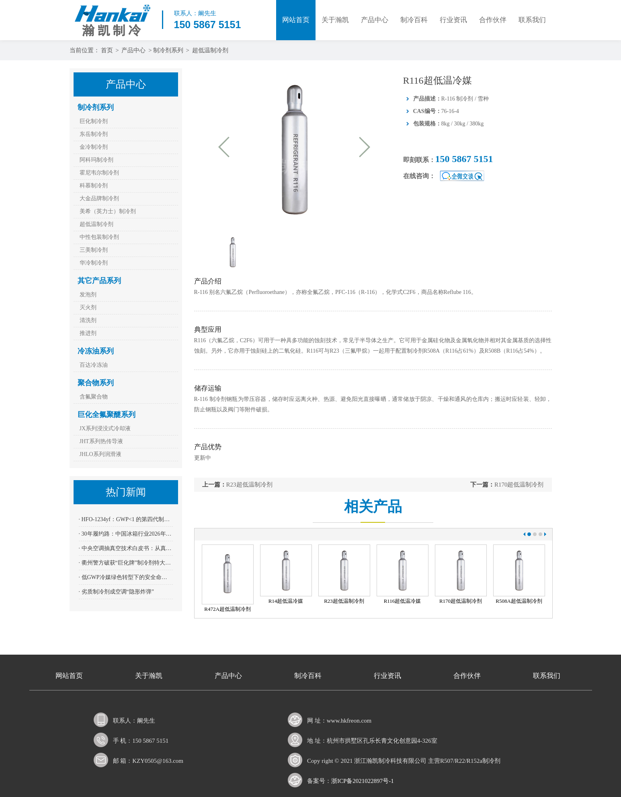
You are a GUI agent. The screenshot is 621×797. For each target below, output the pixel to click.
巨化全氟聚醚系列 (106, 415)
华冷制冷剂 (94, 263)
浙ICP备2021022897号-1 (362, 781)
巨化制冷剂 (94, 121)
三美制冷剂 (94, 250)
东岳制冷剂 (94, 134)
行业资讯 (453, 20)
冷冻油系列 (96, 351)
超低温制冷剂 (210, 50)
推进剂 (88, 333)
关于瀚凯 (335, 20)
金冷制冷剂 (94, 147)
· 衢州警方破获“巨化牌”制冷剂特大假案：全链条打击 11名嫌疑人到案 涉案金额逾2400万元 (126, 563)
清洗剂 (88, 320)
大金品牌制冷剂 (99, 198)
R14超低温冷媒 (285, 601)
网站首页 (295, 20)
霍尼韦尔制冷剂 (99, 173)
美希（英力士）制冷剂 (108, 211)
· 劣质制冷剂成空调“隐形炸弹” (116, 592)
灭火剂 (88, 307)
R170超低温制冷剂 (519, 484)
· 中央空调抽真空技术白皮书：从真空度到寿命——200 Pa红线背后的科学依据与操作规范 (126, 548)
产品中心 (374, 20)
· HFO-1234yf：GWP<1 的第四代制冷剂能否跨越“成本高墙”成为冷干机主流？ (126, 519)
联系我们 (532, 20)
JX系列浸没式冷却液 (105, 428)
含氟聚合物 (94, 397)
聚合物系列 (96, 383)
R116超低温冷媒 (402, 601)
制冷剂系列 (168, 50)
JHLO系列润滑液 (100, 454)
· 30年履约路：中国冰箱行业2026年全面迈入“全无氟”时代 (126, 534)
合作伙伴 (492, 20)
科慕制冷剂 (94, 186)
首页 (107, 50)
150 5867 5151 (464, 159)
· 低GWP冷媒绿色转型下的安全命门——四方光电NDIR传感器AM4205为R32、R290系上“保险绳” (126, 577)
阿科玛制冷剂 (96, 160)
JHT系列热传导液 (101, 441)
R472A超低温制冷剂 (227, 609)
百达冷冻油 (94, 365)
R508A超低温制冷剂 (519, 601)
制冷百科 (414, 20)
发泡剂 (88, 295)
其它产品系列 (99, 281)
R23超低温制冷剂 (249, 484)
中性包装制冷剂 (99, 237)
